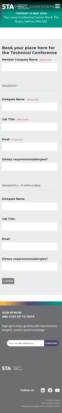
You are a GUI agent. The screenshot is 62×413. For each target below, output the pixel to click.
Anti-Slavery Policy (50, 403)
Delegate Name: (20, 99)
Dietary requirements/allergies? (25, 159)
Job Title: (15, 119)
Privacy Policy (53, 400)
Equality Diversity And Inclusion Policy (41, 406)
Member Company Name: (27, 60)
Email (12, 139)
